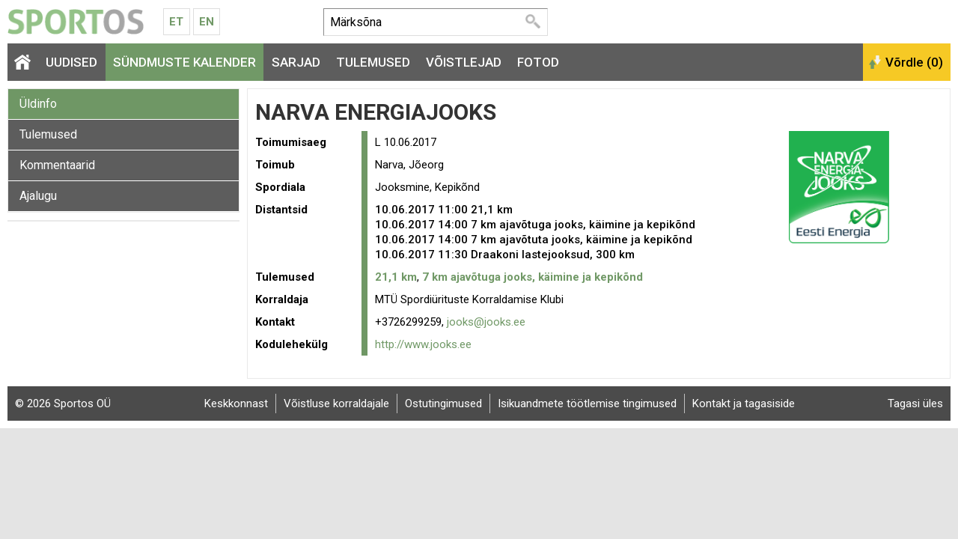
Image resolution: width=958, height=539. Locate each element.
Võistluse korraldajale (336, 403)
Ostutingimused (443, 403)
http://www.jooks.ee (423, 344)
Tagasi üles (915, 403)
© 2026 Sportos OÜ (63, 403)
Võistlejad (463, 62)
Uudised (71, 62)
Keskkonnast (236, 403)
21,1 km (396, 277)
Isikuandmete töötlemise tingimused (587, 403)
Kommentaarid (57, 165)
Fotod (538, 62)
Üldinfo (38, 104)
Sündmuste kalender (184, 62)
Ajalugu (38, 196)
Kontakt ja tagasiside (743, 403)
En (206, 21)
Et (176, 21)
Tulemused (373, 62)
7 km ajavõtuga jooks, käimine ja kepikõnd (532, 277)
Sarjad (296, 62)
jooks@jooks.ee (486, 322)
